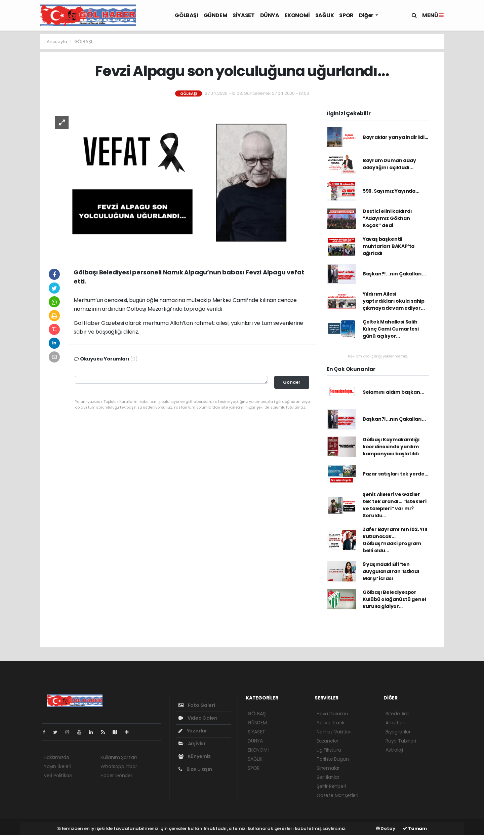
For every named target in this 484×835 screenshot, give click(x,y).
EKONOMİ (297, 15)
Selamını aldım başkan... (393, 392)
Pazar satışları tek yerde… (395, 473)
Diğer (366, 15)
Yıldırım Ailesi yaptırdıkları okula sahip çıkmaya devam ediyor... (394, 301)
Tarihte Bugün (333, 759)
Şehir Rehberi (331, 786)
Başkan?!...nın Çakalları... (394, 273)
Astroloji (394, 750)
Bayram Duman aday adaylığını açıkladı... (389, 164)
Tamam (415, 828)
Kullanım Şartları (118, 757)
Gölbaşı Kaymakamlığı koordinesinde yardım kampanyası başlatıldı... (393, 446)
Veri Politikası (58, 775)
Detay (385, 828)
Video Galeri (197, 718)
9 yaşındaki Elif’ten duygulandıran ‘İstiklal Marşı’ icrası (391, 571)
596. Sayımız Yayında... (391, 191)
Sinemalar (328, 768)
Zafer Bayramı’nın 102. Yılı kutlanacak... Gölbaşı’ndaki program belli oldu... (395, 540)
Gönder (291, 382)
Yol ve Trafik (331, 722)
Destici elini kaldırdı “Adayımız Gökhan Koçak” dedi (387, 218)
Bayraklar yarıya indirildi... (395, 137)
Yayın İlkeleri (57, 766)
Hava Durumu (332, 713)
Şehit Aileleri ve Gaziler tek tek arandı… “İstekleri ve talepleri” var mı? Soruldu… (395, 505)
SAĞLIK (324, 15)
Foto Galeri (196, 705)
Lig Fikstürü (329, 750)
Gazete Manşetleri (337, 795)
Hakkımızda (56, 757)
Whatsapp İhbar (118, 766)
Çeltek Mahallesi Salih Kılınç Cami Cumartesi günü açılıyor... (391, 328)
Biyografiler (398, 731)
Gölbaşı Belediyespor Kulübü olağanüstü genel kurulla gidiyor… (394, 599)
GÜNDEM (216, 15)
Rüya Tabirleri (401, 740)
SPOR (346, 15)
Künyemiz (194, 756)
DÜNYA (269, 15)
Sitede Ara (397, 713)
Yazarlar (192, 730)
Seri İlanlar (328, 777)
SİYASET (243, 15)
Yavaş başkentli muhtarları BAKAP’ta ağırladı (388, 246)
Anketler (395, 722)
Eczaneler (327, 740)
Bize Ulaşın (195, 769)
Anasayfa (57, 41)
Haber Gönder (116, 775)
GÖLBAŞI (186, 15)
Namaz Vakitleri (334, 731)
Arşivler (192, 743)
